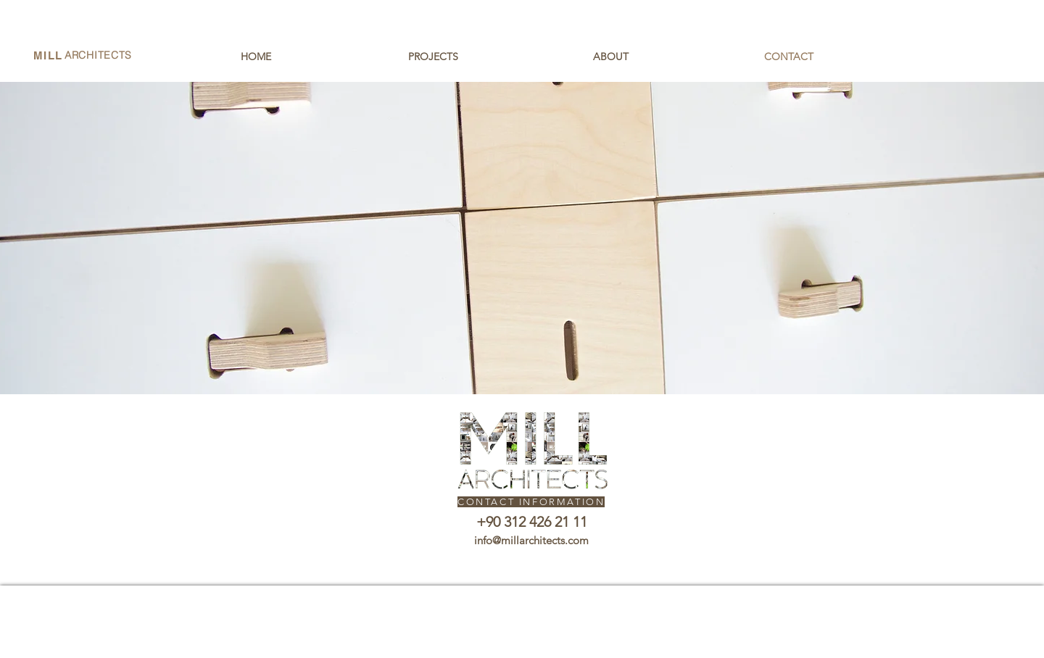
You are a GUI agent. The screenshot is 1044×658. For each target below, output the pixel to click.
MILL (48, 55)
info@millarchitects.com (531, 540)
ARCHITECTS (98, 55)
